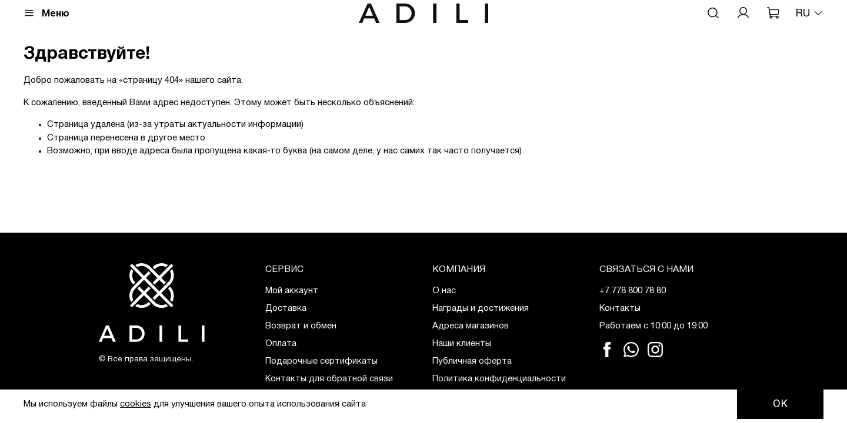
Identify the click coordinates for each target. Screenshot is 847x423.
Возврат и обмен (300, 326)
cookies (135, 404)
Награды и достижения (480, 308)
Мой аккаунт (291, 291)
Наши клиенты (461, 344)
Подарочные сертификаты (321, 361)
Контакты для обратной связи (329, 379)
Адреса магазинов (470, 326)
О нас (444, 291)
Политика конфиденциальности (499, 379)
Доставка (285, 308)
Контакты (620, 308)
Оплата (280, 344)
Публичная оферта (472, 361)
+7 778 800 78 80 (632, 291)
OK (780, 403)
